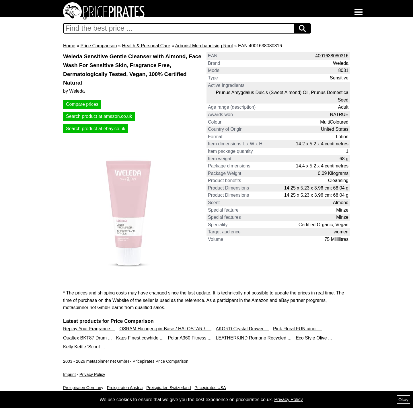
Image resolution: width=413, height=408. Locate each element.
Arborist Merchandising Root (204, 45)
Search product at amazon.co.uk (99, 116)
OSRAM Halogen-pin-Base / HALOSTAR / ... (165, 328)
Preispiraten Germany (83, 387)
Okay (403, 399)
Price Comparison (98, 45)
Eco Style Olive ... (314, 337)
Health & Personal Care (146, 45)
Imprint (69, 374)
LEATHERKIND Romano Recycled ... (253, 337)
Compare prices (82, 104)
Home (69, 45)
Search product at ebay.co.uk (95, 128)
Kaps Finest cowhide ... (139, 337)
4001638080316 (331, 55)
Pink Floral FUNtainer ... (297, 328)
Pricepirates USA (210, 387)
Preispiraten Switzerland (168, 387)
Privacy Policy (92, 374)
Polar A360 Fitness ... (189, 337)
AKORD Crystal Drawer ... (242, 328)
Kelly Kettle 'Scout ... (84, 346)
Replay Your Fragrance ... (89, 328)
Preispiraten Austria (125, 387)
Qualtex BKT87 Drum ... (87, 337)
